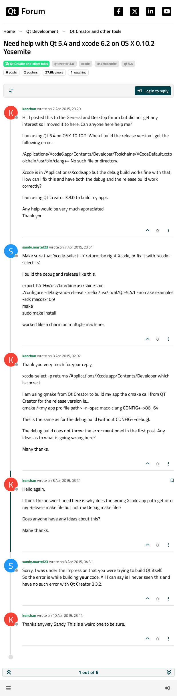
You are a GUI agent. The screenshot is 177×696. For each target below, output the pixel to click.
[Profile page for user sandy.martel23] (11, 251)
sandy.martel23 (35, 247)
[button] (8, 688)
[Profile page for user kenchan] (11, 113)
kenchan (29, 109)
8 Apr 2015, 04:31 (79, 561)
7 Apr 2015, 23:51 (79, 247)
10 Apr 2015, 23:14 (68, 615)
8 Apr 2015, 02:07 (67, 356)
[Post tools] (169, 230)
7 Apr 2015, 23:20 (67, 109)
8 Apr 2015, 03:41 (67, 480)
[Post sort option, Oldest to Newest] (11, 90)
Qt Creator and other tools (26, 63)
